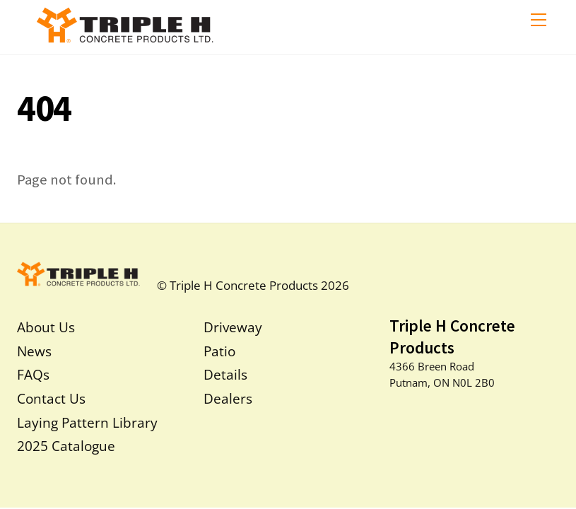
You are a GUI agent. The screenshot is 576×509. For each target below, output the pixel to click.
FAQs (33, 374)
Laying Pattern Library (87, 422)
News (34, 351)
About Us (46, 327)
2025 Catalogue (66, 446)
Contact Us (51, 398)
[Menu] (538, 19)
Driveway (233, 327)
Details (225, 374)
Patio (219, 351)
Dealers (228, 398)
